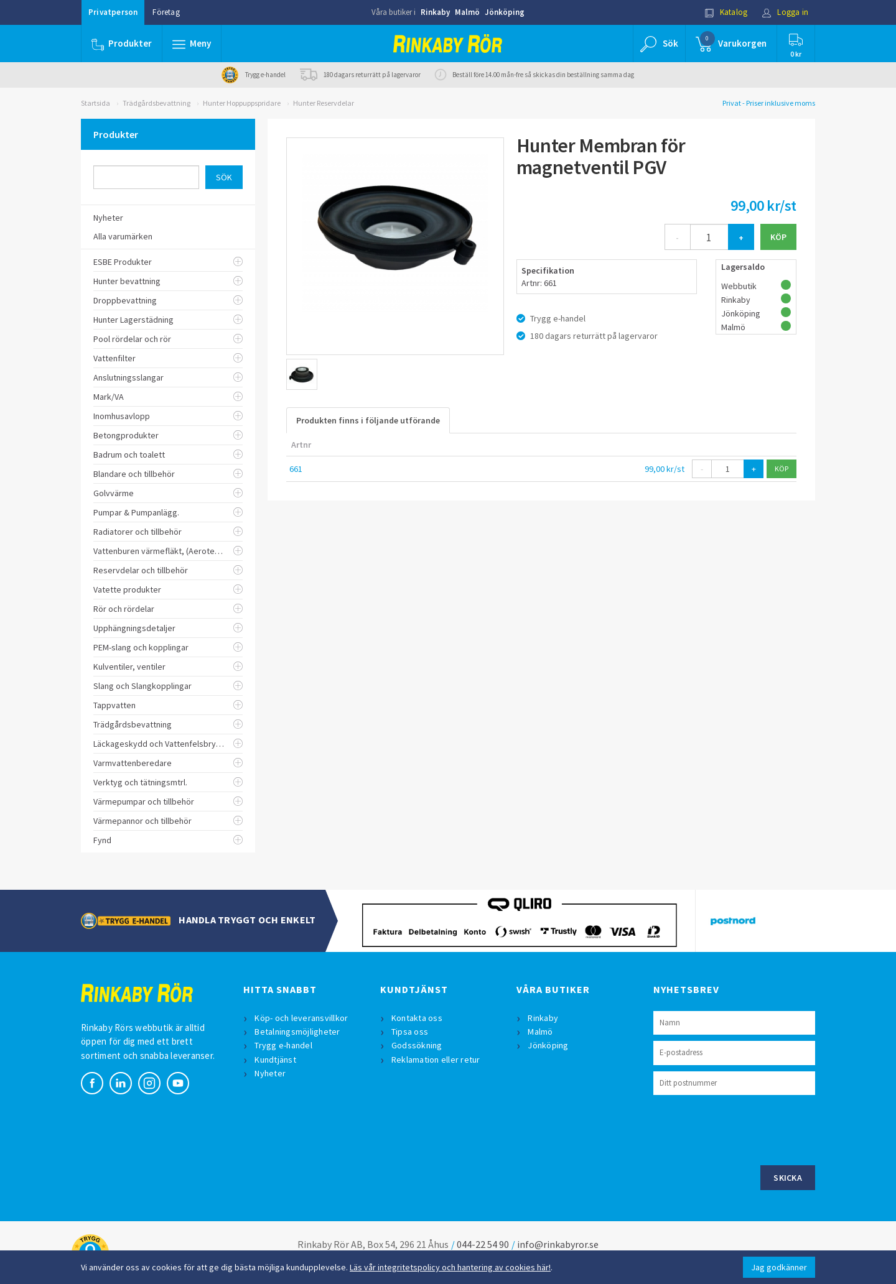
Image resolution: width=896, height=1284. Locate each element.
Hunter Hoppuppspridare (242, 103)
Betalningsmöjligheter (297, 1031)
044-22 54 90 (483, 1244)
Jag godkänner (779, 1267)
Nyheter (270, 1073)
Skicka (787, 1177)
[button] (191, 43)
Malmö (467, 12)
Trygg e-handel (283, 1045)
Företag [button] (165, 12)
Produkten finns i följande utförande (368, 420)
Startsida (95, 103)
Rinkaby (435, 12)
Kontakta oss (416, 1017)
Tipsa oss (409, 1031)
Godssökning (416, 1045)
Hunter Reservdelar (323, 103)
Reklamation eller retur (435, 1059)
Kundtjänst (275, 1059)
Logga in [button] (785, 12)
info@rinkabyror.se (558, 1244)
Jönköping (505, 12)
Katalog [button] (726, 12)
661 (295, 468)
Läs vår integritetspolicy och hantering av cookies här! (450, 1267)
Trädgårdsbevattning (156, 103)
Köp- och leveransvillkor (301, 1017)
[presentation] (747, 1128)
